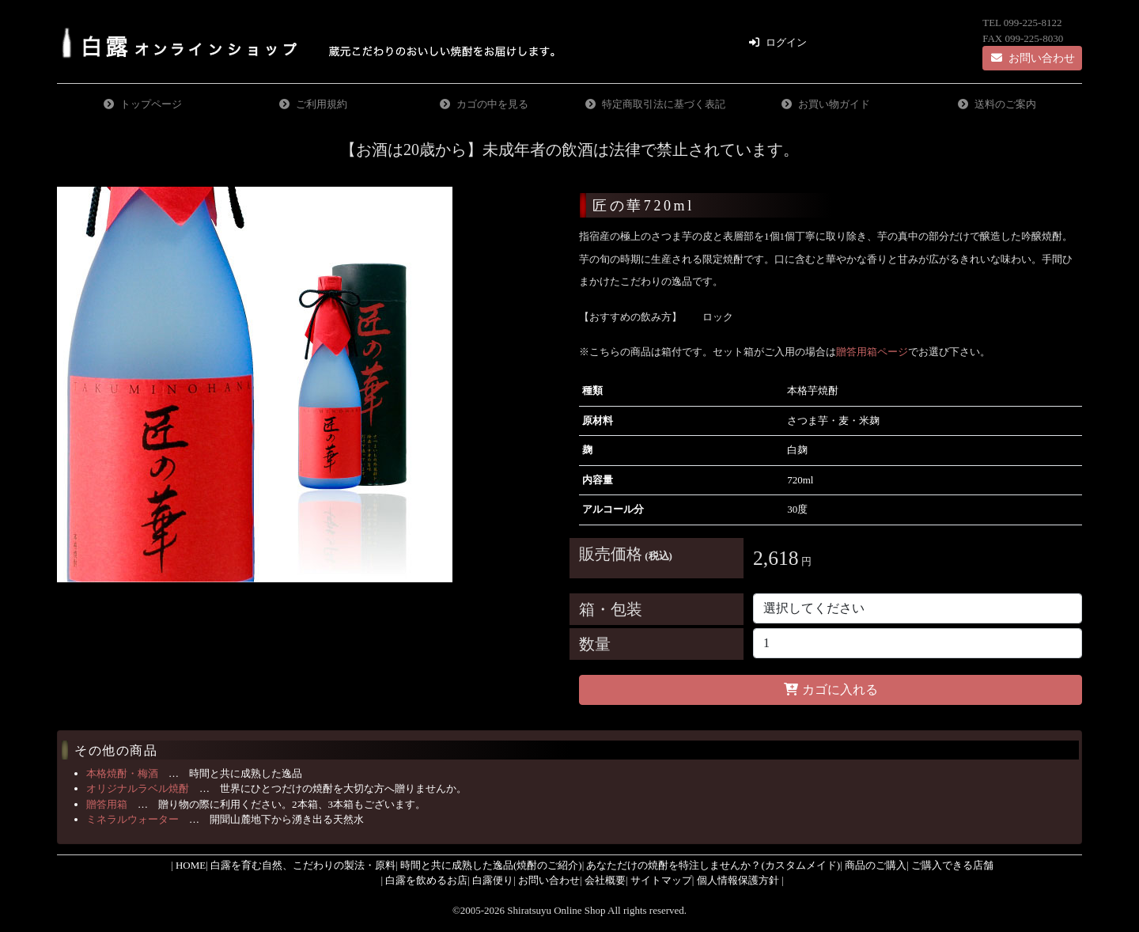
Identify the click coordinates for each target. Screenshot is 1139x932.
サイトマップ (661, 880)
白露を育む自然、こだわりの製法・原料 (302, 865)
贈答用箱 (106, 804)
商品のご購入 (875, 865)
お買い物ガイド (834, 104)
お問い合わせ (1032, 58)
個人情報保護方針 (738, 880)
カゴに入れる (830, 689)
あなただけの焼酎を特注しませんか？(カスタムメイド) (713, 865)
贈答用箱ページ (872, 352)
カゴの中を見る (492, 104)
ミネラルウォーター (132, 819)
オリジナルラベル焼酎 (137, 788)
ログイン (786, 42)
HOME (191, 865)
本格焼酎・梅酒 (122, 773)
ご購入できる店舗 (952, 865)
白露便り (492, 880)
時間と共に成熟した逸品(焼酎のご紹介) (491, 865)
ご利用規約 (321, 104)
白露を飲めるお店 (426, 880)
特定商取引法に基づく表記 (663, 104)
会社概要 (605, 880)
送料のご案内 (1005, 104)
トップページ (151, 104)
